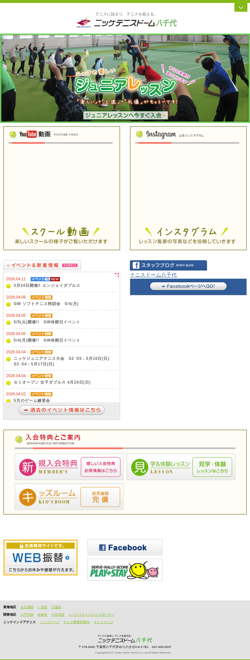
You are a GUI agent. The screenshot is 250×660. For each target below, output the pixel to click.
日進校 (56, 607)
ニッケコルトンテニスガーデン (91, 614)
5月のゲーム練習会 (32, 400)
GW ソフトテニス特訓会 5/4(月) (46, 303)
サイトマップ (103, 622)
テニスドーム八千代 (153, 275)
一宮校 (42, 607)
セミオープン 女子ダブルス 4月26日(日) (52, 382)
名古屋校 (27, 607)
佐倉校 (42, 614)
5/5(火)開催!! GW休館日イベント (47, 322)
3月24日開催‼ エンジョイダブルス (47, 285)
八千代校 (27, 614)
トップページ (50, 622)
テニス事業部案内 (76, 622)
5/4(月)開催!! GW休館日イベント (47, 340)
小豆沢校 (57, 614)
